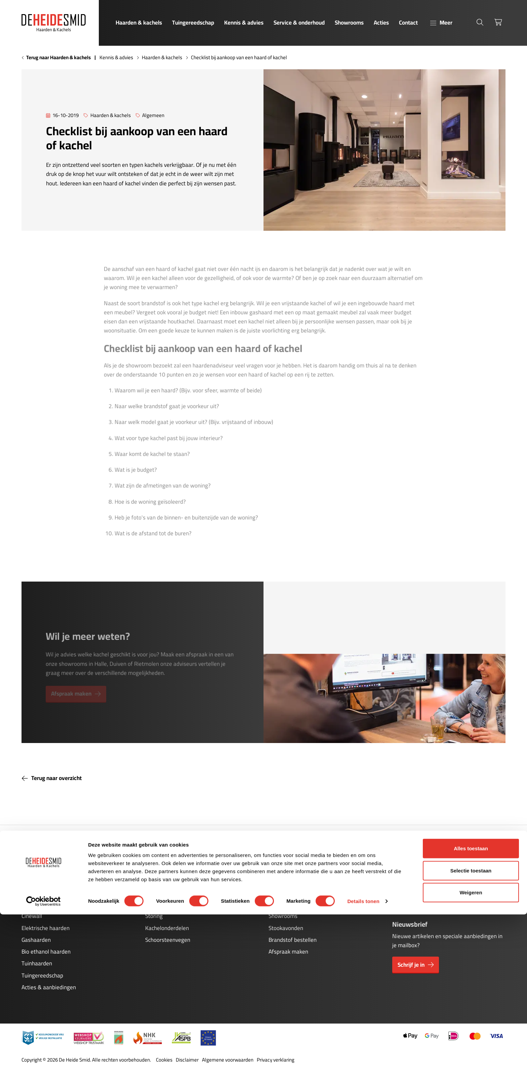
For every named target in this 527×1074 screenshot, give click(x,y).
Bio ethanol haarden (46, 951)
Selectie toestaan (471, 1030)
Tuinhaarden (37, 963)
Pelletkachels (38, 904)
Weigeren (470, 1052)
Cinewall (32, 916)
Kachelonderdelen (167, 928)
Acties (381, 22)
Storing (154, 916)
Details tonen (363, 1061)
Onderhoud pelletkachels (175, 904)
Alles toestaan (471, 1008)
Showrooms (349, 22)
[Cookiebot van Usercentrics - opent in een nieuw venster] (43, 1061)
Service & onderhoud (299, 22)
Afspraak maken (288, 951)
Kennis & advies (244, 22)
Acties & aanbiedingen (49, 987)
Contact (408, 22)
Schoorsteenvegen (167, 939)
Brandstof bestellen (293, 939)
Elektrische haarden (46, 928)
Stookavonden (286, 928)
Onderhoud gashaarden (173, 892)
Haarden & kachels (139, 22)
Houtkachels (36, 892)
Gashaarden (36, 939)
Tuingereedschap (193, 22)
